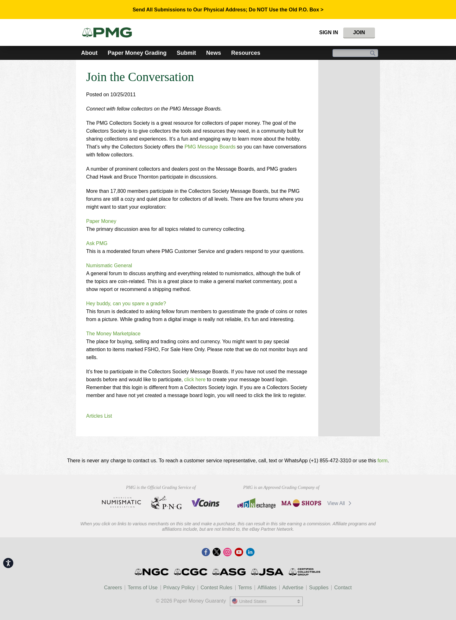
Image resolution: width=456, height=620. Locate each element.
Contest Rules (216, 587)
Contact (343, 587)
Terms (245, 587)
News (213, 53)
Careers (113, 587)
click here (195, 379)
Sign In (328, 32)
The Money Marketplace (113, 333)
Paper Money (101, 221)
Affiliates (266, 587)
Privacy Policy (179, 587)
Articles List (99, 416)
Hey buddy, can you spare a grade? (126, 303)
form (382, 460)
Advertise (292, 587)
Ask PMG (97, 243)
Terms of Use (142, 587)
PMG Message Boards (210, 146)
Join (359, 32)
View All (340, 503)
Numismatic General (109, 265)
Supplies (318, 587)
